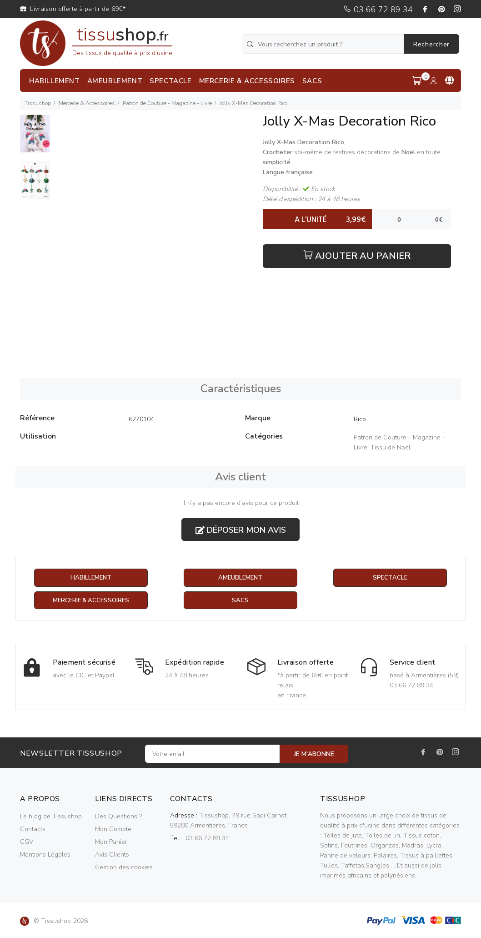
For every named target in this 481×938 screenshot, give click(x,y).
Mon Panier (111, 842)
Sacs (240, 600)
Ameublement (240, 578)
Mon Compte (113, 829)
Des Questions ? (118, 816)
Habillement (91, 578)
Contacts (32, 829)
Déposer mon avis (240, 529)
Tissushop (38, 103)
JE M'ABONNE (314, 754)
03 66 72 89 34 (378, 9)
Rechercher (431, 44)
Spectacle (390, 578)
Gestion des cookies (124, 867)
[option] (35, 138)
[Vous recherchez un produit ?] (324, 44)
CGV (26, 842)
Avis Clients (112, 855)
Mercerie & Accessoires (87, 103)
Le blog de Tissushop (51, 816)
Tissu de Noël (391, 447)
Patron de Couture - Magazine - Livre (167, 103)
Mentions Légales (45, 855)
